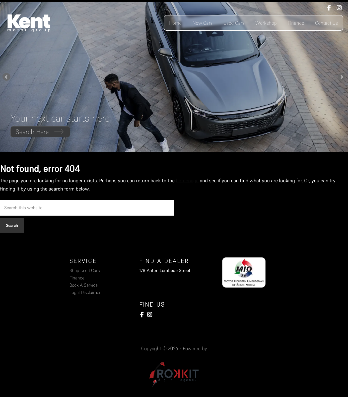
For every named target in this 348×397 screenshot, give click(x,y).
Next (342, 77)
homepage (187, 180)
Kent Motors (29, 23)
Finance (77, 278)
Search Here (40, 131)
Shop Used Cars (85, 270)
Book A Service (84, 285)
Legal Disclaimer (85, 292)
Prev (6, 77)
